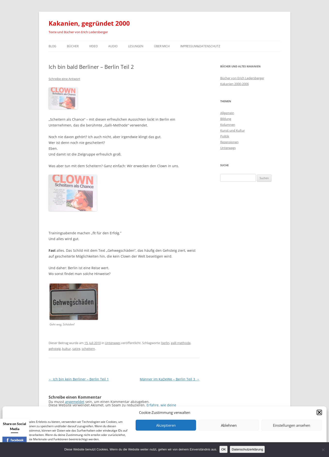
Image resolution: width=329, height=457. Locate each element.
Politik (224, 136)
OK (223, 449)
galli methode (180, 343)
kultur (66, 349)
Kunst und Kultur (232, 130)
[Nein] (323, 449)
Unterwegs (112, 343)
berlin (165, 343)
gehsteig (55, 349)
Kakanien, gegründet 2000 (89, 23)
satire (76, 349)
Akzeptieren (166, 425)
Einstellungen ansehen (291, 425)
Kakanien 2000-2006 (234, 84)
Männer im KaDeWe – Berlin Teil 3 (169, 379)
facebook (14, 440)
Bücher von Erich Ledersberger (242, 78)
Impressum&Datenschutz (200, 46)
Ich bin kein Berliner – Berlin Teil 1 (79, 379)
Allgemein (227, 113)
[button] (319, 412)
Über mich (162, 46)
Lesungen (135, 46)
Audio (112, 46)
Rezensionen (229, 142)
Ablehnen (229, 425)
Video (93, 46)
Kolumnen (227, 124)
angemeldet (74, 401)
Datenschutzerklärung (247, 449)
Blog (52, 46)
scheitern (88, 349)
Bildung (225, 119)
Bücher (73, 46)
